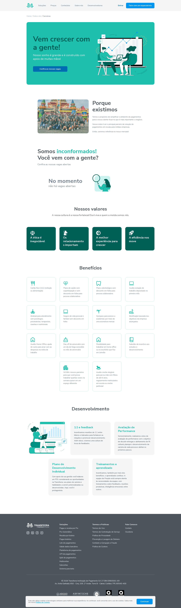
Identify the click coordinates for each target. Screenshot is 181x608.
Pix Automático (65, 532)
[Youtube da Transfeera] (41, 532)
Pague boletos (65, 539)
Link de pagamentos (67, 543)
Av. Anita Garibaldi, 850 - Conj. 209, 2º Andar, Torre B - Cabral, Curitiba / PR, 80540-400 (90, 583)
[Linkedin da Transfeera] (32, 532)
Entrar (120, 5)
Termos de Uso (98, 528)
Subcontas (63, 565)
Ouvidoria (129, 532)
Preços (53, 5)
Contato (128, 528)
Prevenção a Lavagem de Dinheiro (106, 539)
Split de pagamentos (67, 557)
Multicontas (64, 561)
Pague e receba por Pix (68, 528)
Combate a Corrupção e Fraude (104, 543)
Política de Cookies (100, 546)
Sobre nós (79, 5)
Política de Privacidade (101, 535)
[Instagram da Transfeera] (28, 532)
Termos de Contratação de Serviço (106, 532)
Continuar (144, 601)
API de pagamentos (67, 554)
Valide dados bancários (68, 546)
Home (29, 16)
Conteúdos (65, 5)
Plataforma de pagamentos (70, 550)
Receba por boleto (66, 535)
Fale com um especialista (140, 5)
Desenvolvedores (95, 5)
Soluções (42, 5)
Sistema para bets (66, 568)
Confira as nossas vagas (50, 69)
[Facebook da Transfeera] (37, 532)
